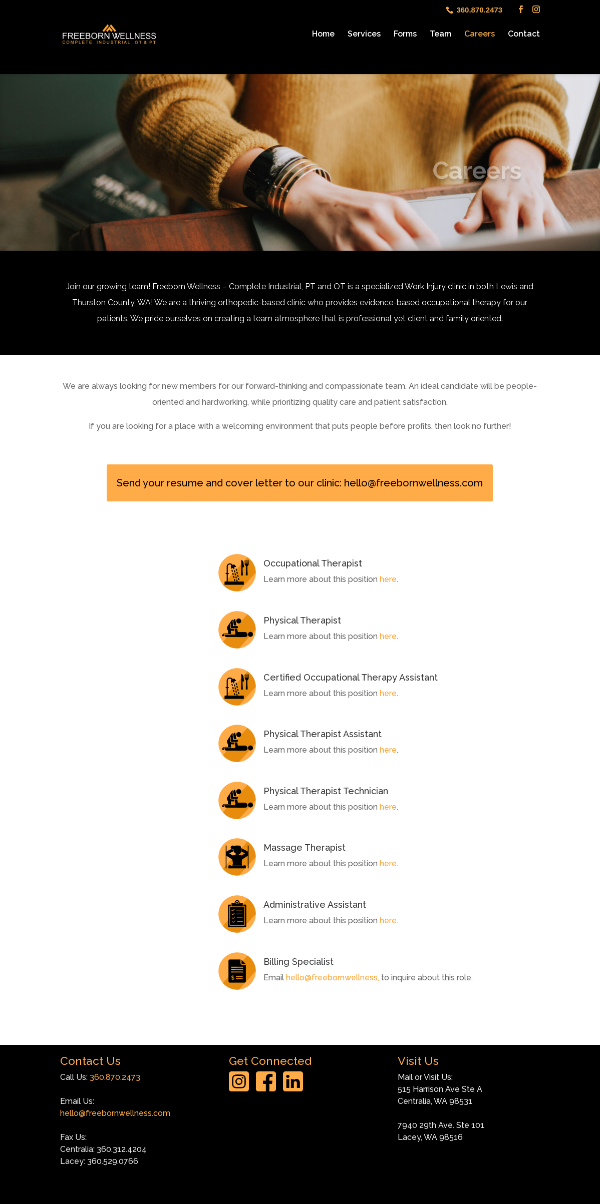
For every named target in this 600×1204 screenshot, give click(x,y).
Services (364, 35)
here (388, 579)
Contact (524, 35)
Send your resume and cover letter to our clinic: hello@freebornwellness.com (300, 483)
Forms (405, 35)
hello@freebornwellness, (332, 977)
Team (440, 35)
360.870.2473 (115, 1077)
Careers (479, 35)
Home (323, 35)
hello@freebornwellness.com (115, 1113)
